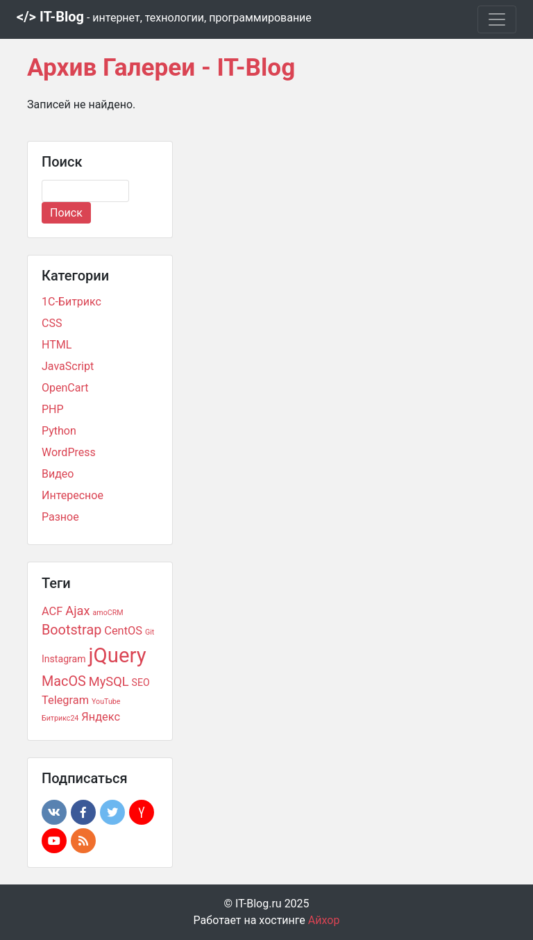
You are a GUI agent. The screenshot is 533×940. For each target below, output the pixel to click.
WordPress (69, 452)
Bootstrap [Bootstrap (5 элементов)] (71, 630)
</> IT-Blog (164, 16)
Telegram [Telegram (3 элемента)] (65, 700)
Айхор (324, 920)
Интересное (72, 495)
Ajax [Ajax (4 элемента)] (77, 610)
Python (59, 430)
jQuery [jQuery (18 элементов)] (117, 655)
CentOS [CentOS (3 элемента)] (123, 630)
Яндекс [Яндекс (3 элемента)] (100, 716)
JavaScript (68, 366)
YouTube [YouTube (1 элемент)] (106, 701)
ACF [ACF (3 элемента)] (52, 611)
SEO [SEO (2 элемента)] (141, 682)
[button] (54, 812)
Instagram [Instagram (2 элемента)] (64, 658)
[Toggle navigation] (496, 19)
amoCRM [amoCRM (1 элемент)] (108, 612)
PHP (53, 409)
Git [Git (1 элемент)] (149, 632)
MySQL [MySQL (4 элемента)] (109, 681)
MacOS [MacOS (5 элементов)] (64, 681)
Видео (58, 473)
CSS (52, 323)
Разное (60, 516)
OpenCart (65, 387)
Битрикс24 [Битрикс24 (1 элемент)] (60, 718)
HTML (56, 344)
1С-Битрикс (71, 301)
